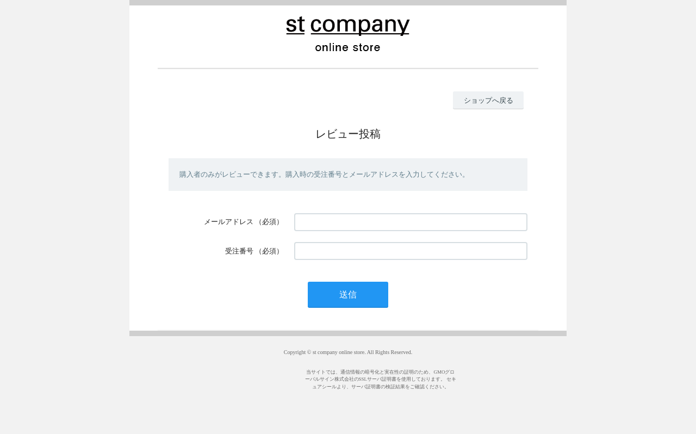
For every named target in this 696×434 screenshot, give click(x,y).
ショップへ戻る (488, 100)
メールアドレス (228, 222)
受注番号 (239, 251)
